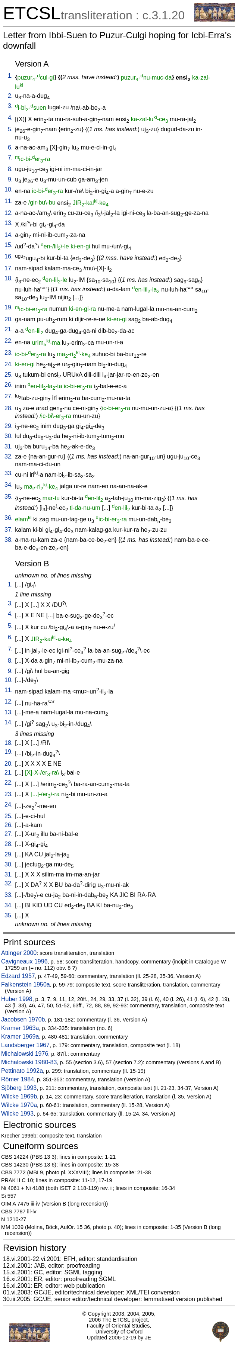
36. (8, 518)
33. (8, 473)
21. (8, 329)
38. (8, 540)
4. (10, 118)
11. (8, 201)
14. (8, 235)
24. (8, 364)
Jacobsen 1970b (23, 1019)
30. (8, 436)
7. (10, 157)
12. (8, 213)
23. (8, 353)
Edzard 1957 (18, 976)
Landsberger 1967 (25, 1045)
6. (10, 147)
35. (8, 496)
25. (8, 374)
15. (8, 245)
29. (8, 426)
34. (8, 485)
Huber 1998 (16, 999)
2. (10, 96)
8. (10, 169)
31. (8, 446)
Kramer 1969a (20, 1036)
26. (8, 385)
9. (10, 179)
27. (8, 396)
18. (8, 278)
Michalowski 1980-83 (29, 1062)
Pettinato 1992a (22, 1071)
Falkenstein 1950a (25, 984)
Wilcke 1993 (17, 1113)
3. (10, 106)
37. (8, 530)
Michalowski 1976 (24, 1053)
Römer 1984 (17, 1079)
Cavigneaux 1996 (24, 961)
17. (8, 268)
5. (10, 129)
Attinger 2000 (19, 953)
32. (8, 456)
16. (8, 256)
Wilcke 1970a (19, 1105)
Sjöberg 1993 (19, 1088)
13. (8, 223)
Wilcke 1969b (19, 1096)
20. (8, 319)
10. (8, 189)
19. (8, 307)
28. (8, 408)
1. (10, 76)
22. (8, 341)
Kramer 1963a (20, 1028)
